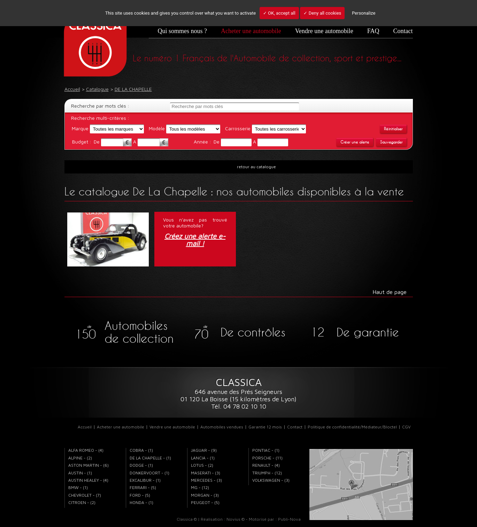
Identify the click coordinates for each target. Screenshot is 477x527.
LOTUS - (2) (202, 465)
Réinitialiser (393, 129)
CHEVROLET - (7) (84, 495)
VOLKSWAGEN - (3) (271, 480)
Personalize (363, 13)
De (97, 142)
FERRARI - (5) (143, 487)
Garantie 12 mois (265, 426)
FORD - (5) (140, 495)
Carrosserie (238, 128)
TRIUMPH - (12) (267, 472)
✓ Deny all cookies (322, 13)
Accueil (85, 426)
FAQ (373, 31)
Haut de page (389, 292)
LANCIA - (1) (203, 457)
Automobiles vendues (221, 426)
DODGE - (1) (141, 465)
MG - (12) (200, 487)
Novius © (235, 519)
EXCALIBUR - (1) (145, 480)
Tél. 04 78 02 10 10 (238, 406)
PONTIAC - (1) (265, 450)
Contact (403, 31)
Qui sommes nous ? (182, 31)
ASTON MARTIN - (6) (88, 465)
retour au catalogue (256, 166)
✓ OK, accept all (279, 13)
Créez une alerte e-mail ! (194, 240)
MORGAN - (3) (205, 495)
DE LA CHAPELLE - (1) (150, 457)
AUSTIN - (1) (80, 472)
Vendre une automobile (324, 31)
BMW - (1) (78, 487)
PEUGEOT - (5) (205, 502)
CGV (406, 426)
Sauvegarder (391, 142)
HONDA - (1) (141, 502)
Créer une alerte (354, 142)
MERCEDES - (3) (206, 480)
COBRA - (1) (141, 450)
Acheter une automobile (251, 31)
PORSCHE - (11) (267, 457)
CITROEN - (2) (81, 502)
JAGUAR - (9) (204, 450)
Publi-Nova (289, 519)
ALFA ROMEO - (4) (85, 450)
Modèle (157, 128)
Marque (80, 128)
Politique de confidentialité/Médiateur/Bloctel (352, 426)
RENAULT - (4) (266, 465)
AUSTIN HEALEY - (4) (88, 480)
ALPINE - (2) (80, 457)
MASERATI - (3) (205, 472)
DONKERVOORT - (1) (149, 472)
